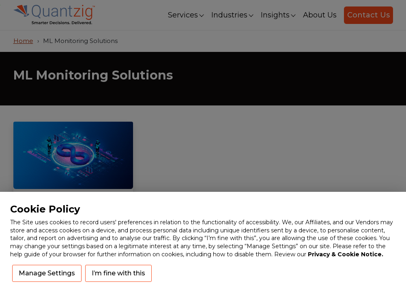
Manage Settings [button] (47, 273)
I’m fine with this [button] (118, 273)
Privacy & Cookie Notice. (345, 254)
